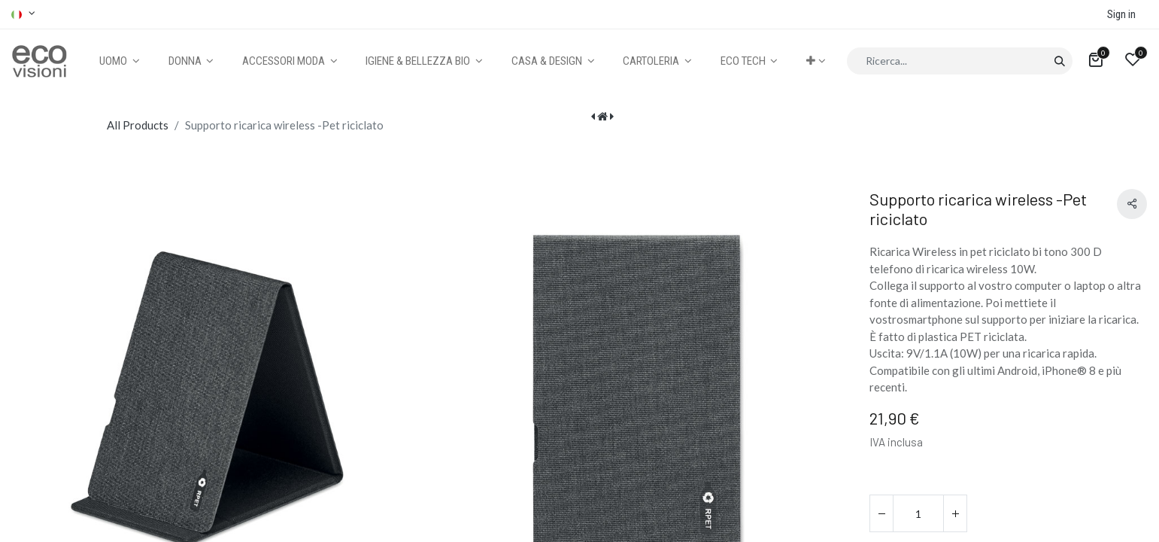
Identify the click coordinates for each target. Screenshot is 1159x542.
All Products (137, 125)
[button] (815, 61)
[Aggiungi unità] (955, 513)
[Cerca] (1059, 61)
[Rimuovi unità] (881, 513)
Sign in (1121, 14)
